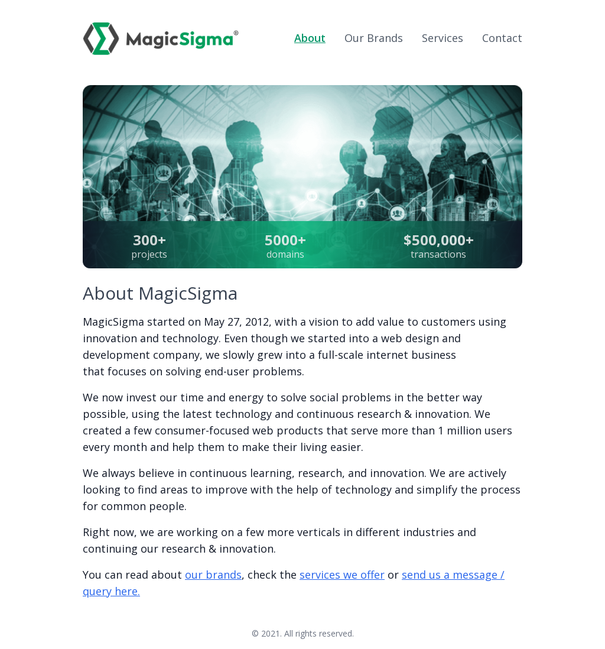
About (310, 38)
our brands (213, 574)
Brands (373, 38)
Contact (502, 38)
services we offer (342, 574)
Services (442, 38)
